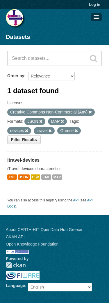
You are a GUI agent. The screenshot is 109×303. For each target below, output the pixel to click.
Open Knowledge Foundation (32, 244)
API (75, 200)
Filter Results (24, 139)
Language (15, 285)
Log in (94, 4)
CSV (35, 177)
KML (46, 177)
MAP (57, 177)
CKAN (16, 265)
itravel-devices (23, 160)
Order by (15, 75)
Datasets (18, 37)
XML (12, 177)
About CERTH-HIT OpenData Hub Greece (44, 229)
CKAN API (15, 237)
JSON (23, 177)
